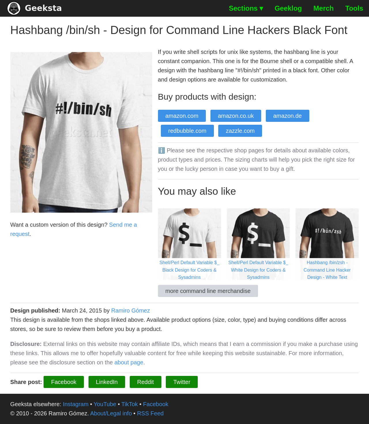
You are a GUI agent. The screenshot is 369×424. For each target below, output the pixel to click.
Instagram (76, 404)
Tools (354, 8)
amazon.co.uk (236, 116)
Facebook (63, 382)
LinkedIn (107, 382)
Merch (323, 8)
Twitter (181, 382)
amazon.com (182, 116)
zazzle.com (240, 131)
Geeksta (34, 8)
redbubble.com (187, 131)
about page (128, 362)
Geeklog (288, 8)
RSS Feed (150, 413)
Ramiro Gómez (130, 310)
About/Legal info (111, 413)
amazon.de (287, 116)
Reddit (145, 382)
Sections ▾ (246, 8)
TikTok (129, 404)
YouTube (105, 404)
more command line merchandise (208, 291)
